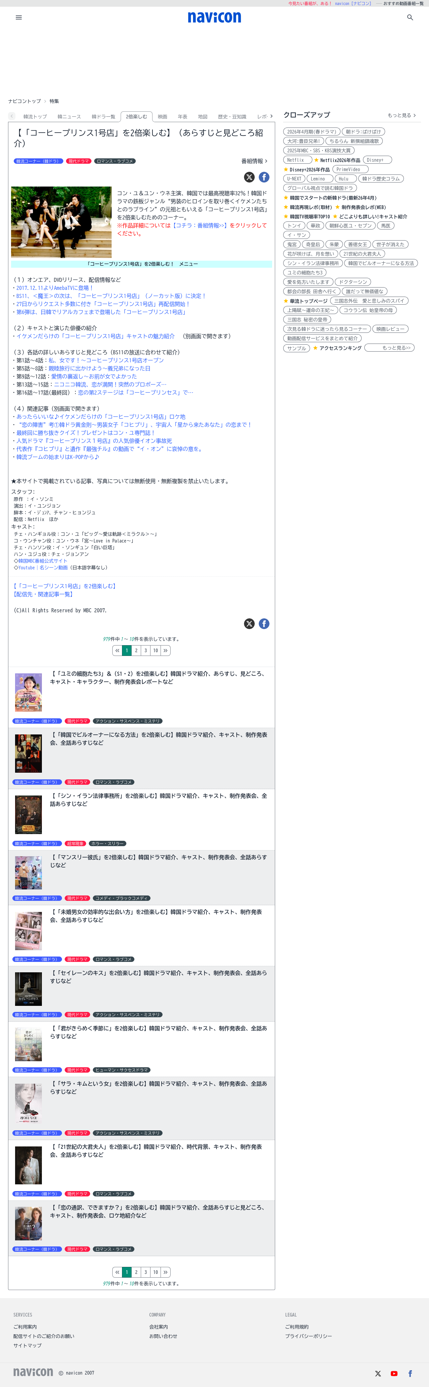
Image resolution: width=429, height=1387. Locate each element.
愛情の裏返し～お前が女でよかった (94, 376)
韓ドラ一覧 (103, 116)
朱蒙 (334, 244)
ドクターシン (353, 282)
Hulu (346, 178)
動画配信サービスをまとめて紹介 (322, 338)
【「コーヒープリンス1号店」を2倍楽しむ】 (64, 586)
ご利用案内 (25, 1327)
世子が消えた (390, 244)
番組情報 (255, 161)
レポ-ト (265, 116)
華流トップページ (308, 301)
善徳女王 (357, 244)
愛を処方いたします (308, 282)
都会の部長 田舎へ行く (311, 291)
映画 (162, 116)
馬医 (385, 225)
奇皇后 (313, 244)
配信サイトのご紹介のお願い (43, 1336)
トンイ (294, 225)
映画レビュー (390, 329)
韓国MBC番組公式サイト (43, 561)
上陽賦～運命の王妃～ (310, 310)
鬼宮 (292, 244)
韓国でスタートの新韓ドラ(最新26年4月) (333, 198)
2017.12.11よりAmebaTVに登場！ (55, 288)
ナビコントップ (24, 101)
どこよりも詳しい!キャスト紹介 (373, 216)
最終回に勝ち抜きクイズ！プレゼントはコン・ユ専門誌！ (86, 432)
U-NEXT (294, 178)
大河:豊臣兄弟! (303, 141)
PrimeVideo (350, 169)
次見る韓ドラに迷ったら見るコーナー (327, 329)
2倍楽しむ (136, 116)
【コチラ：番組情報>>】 (200, 225)
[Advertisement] (214, 61)
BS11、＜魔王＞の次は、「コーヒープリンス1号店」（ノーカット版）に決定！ (111, 296)
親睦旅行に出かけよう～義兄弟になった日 (99, 368)
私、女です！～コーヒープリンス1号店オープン (106, 360)
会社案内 (158, 1327)
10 (183, 650)
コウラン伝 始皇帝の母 (368, 310)
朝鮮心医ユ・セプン (350, 225)
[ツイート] (249, 177)
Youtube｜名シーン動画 (43, 567)
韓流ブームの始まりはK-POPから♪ (58, 457)
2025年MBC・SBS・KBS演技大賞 (319, 150)
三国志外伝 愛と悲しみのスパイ (369, 301)
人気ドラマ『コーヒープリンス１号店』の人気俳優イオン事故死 (94, 441)
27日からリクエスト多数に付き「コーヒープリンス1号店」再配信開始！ (103, 304)
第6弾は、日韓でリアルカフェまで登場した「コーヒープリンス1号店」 (102, 312)
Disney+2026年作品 (310, 169)
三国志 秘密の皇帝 (307, 319)
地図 (202, 116)
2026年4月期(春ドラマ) (311, 132)
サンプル (296, 348)
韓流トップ (35, 116)
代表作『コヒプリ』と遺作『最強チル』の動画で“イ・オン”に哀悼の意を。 (110, 449)
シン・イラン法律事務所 (313, 263)
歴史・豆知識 (232, 116)
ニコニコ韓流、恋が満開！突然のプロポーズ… (110, 384)
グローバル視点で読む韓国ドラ (320, 188)
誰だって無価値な (364, 291)
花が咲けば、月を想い (310, 254)
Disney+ (377, 160)
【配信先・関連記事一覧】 (43, 594)
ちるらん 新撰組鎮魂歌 (354, 141)
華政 (315, 225)
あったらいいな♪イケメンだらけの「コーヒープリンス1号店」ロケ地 (100, 416)
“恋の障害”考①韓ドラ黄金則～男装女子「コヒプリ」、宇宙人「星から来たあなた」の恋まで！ (134, 424)
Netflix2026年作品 (340, 160)
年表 (182, 116)
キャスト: (23, 526)
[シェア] (264, 177)
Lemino (320, 178)
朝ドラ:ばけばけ (363, 132)
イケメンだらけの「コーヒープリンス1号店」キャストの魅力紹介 (95, 336)
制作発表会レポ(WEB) (364, 207)
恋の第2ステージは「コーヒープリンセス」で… (135, 392)
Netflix (297, 160)
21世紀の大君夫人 (362, 254)
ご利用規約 (297, 1327)
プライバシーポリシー (308, 1336)
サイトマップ (27, 1345)
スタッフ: (23, 492)
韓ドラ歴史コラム (381, 178)
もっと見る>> (389, 348)
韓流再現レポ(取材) (311, 207)
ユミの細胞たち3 (304, 272)
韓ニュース (69, 116)
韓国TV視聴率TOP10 (310, 216)
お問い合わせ (163, 1336)
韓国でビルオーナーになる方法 (381, 263)
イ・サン (296, 235)
